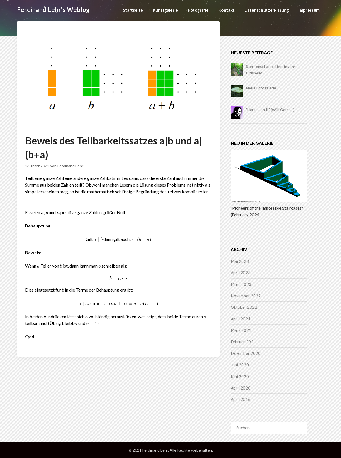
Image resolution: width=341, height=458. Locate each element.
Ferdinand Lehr (70, 165)
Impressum (309, 10)
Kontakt (226, 10)
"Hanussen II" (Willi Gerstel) (270, 109)
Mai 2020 (240, 376)
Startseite (133, 10)
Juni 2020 (240, 364)
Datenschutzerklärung (266, 10)
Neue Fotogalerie (261, 87)
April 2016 (240, 399)
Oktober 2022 (244, 307)
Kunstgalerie (165, 10)
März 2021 (241, 330)
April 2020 (240, 387)
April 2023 (240, 272)
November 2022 (246, 295)
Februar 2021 (243, 341)
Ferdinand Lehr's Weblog (53, 9)
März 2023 (241, 284)
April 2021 (240, 318)
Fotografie (198, 10)
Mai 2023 (240, 261)
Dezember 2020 (245, 353)
